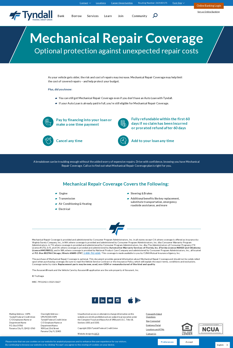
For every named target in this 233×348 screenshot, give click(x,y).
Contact (84, 3)
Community (139, 14)
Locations (101, 3)
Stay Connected (153, 321)
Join (122, 14)
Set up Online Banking (208, 11)
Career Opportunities (122, 3)
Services (93, 14)
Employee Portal (153, 325)
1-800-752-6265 (92, 253)
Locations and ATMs (155, 329)
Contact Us (151, 334)
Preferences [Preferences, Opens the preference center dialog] (167, 343)
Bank (62, 14)
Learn (108, 14)
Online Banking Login (209, 5)
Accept (189, 343)
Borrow (76, 14)
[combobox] (222, 345)
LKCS (96, 334)
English (220, 345)
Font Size (177, 3)
